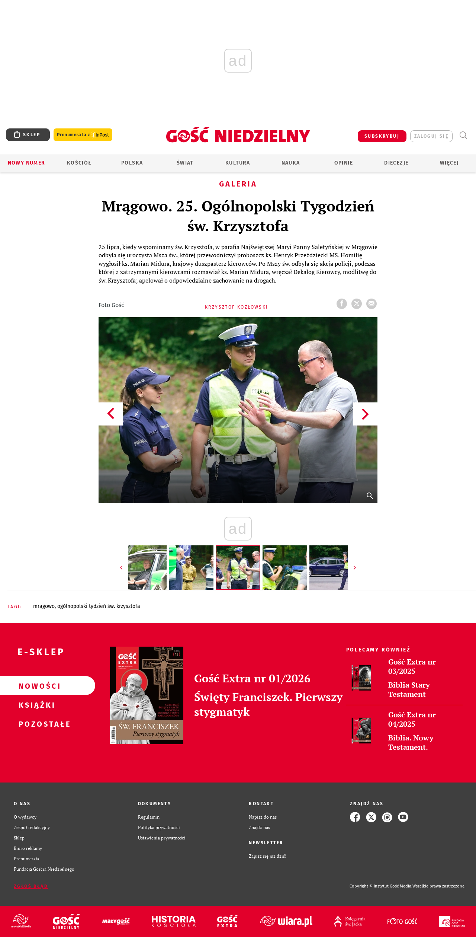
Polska (132, 163)
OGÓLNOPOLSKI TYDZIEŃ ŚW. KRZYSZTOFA (98, 606)
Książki (36, 705)
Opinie (343, 163)
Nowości (36, 686)
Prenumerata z (83, 135)
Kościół (79, 163)
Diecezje (396, 163)
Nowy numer (26, 163)
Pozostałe (36, 724)
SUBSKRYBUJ (381, 136)
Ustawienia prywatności (162, 838)
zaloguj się (431, 136)
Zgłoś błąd (31, 886)
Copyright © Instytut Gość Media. (381, 886)
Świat (185, 163)
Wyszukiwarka (463, 135)
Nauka (291, 163)
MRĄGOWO (44, 606)
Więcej (449, 163)
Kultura (237, 163)
